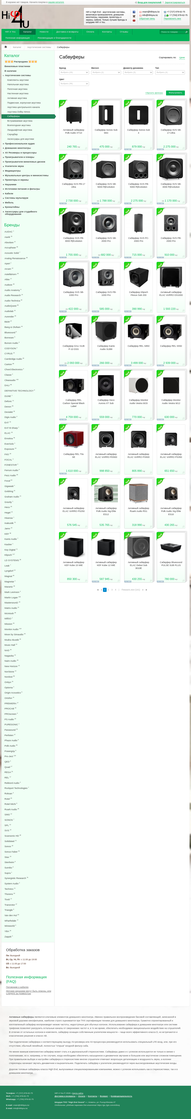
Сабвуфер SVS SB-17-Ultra (171, 131)
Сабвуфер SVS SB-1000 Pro (73, 293)
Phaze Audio (12, 740)
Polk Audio (11, 745)
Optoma (9, 687)
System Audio (12, 883)
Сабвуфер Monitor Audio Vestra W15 (138, 401)
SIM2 (8, 814)
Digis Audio (11, 417)
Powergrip (10, 751)
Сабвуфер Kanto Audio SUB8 (106, 347)
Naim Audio (11, 660)
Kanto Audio (11, 539)
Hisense (9, 518)
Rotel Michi (11, 804)
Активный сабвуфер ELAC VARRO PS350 (171, 455)
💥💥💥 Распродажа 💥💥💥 (21, 61)
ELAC (9, 433)
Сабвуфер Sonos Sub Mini (106, 131)
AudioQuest (12, 305)
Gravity (9, 502)
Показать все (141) (131, 589)
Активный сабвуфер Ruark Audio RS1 (138, 509)
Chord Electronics (14, 369)
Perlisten (10, 735)
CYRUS (10, 353)
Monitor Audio (13, 629)
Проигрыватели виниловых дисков (25, 162)
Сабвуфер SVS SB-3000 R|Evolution (171, 185)
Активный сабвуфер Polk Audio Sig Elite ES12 (106, 511)
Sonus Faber (12, 851)
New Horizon (12, 666)
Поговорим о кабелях (17, 987)
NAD (8, 650)
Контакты (107, 32)
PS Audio (10, 719)
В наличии (11, 71)
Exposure (10, 449)
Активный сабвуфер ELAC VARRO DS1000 (171, 293)
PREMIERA (12, 703)
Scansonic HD (13, 835)
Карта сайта (77, 1093)
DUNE (8, 396)
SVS (8, 830)
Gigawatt (10, 486)
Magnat (9, 576)
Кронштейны (12, 207)
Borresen (10, 337)
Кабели (9, 193)
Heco (8, 507)
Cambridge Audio (14, 359)
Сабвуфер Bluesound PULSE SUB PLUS (171, 563)
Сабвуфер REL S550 (171, 346)
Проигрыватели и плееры (19, 157)
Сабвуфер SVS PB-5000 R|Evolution (138, 185)
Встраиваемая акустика (19, 121)
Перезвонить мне (172, 19)
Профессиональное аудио (20, 143)
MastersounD (12, 602)
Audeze (9, 284)
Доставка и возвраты (67, 32)
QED (8, 761)
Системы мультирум (16, 198)
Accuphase (11, 247)
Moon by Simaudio (15, 634)
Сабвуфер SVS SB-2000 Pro (106, 239)
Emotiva (10, 438)
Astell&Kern (12, 274)
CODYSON (11, 348)
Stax (8, 857)
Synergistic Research (16, 878)
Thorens (10, 894)
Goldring (10, 491)
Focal (8, 480)
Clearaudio (12, 380)
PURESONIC (12, 724)
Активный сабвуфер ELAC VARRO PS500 (139, 455)
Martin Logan (13, 597)
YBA (8, 931)
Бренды (12, 225)
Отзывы (124, 32)
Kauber (9, 544)
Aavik (8, 237)
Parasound (11, 729)
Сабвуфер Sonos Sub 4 (138, 131)
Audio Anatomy (13, 290)
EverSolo (10, 443)
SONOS (9, 820)
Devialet (10, 412)
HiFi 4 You (10, 32)
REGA (9, 772)
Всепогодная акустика (19, 125)
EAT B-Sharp (12, 428)
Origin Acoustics (13, 692)
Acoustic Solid (12, 253)
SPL (8, 825)
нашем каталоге (56, 2)
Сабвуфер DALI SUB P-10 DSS (74, 347)
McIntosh (10, 613)
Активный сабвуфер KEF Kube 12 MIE (106, 563)
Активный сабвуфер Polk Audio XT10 (73, 131)
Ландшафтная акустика (19, 130)
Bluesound (11, 332)
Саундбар (12, 134)
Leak (8, 565)
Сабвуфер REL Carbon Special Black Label (74, 403)
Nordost (10, 676)
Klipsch (10, 555)
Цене (182, 57)
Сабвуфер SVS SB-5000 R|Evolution (106, 185)
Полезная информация (17, 38)
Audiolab (10, 311)
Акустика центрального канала (23, 107)
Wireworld (10, 925)
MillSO (9, 618)
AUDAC (9, 231)
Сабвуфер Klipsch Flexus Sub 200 (138, 293)
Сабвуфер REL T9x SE (74, 455)
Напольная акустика (18, 84)
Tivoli (8, 899)
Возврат (104, 1096)
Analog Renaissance (16, 258)
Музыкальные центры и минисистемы (26, 175)
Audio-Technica (13, 300)
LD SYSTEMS (13, 560)
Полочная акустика (17, 89)
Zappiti (9, 936)
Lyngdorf (10, 570)
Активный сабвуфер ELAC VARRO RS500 (106, 455)
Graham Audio (13, 496)
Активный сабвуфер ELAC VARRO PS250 (74, 509)
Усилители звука (14, 166)
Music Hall (11, 645)
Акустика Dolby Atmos (18, 112)
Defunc (9, 401)
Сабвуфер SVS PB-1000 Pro (106, 293)
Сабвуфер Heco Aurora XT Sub (106, 401)
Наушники (10, 184)
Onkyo (9, 682)
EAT (8, 422)
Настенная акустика (17, 93)
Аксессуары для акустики (20, 139)
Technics (10, 889)
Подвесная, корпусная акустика (24, 103)
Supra (8, 873)
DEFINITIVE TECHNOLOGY (20, 390)
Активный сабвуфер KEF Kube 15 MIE (73, 563)
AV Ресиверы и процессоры (20, 152)
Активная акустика (17, 98)
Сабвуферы (13, 116)
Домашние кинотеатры (18, 148)
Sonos (9, 846)
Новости (44, 32)
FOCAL (9, 459)
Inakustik (10, 523)
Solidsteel (11, 841)
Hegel (9, 512)
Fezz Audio (11, 475)
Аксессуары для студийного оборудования (21, 212)
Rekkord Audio (13, 783)
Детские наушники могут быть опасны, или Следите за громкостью (28, 992)
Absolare (10, 242)
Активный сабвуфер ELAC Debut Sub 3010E (138, 565)
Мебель (9, 202)
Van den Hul (12, 915)
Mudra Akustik (13, 639)
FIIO (8, 454)
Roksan (9, 793)
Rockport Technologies (17, 788)
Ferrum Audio (12, 470)
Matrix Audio (12, 608)
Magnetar (10, 581)
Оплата (90, 32)
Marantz (10, 586)
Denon (9, 406)
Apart (8, 263)
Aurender (10, 316)
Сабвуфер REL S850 (138, 346)
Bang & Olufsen (14, 327)
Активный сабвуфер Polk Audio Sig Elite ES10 (171, 511)
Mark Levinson (13, 592)
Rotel (8, 798)
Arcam (9, 268)
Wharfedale (11, 920)
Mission (9, 624)
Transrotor (11, 904)
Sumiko (9, 867)
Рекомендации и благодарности (54, 38)
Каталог (27, 32)
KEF (8, 533)
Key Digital (11, 549)
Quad (8, 767)
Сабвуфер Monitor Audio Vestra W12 (170, 401)
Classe (9, 374)
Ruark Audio (12, 809)
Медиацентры (13, 171)
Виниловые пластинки (17, 66)
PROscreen (11, 714)
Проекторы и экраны (17, 180)
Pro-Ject (10, 756)
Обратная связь (147, 19)
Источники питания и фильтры (22, 189)
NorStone (10, 671)
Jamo (8, 528)
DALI (8, 385)
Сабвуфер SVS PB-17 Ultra (73, 185)
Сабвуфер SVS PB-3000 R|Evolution (73, 239)
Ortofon (9, 698)
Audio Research (14, 295)
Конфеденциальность (121, 1096)
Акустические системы (18, 75)
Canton (9, 364)
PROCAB (10, 708)
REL (8, 777)
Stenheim (10, 862)
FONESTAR (11, 464)
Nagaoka (10, 655)
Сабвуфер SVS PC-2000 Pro (138, 239)
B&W (8, 321)
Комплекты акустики (18, 80)
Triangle (9, 910)
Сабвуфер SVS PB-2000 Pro (171, 239)
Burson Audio (12, 343)
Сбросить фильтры (154, 93)
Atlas (8, 279)
